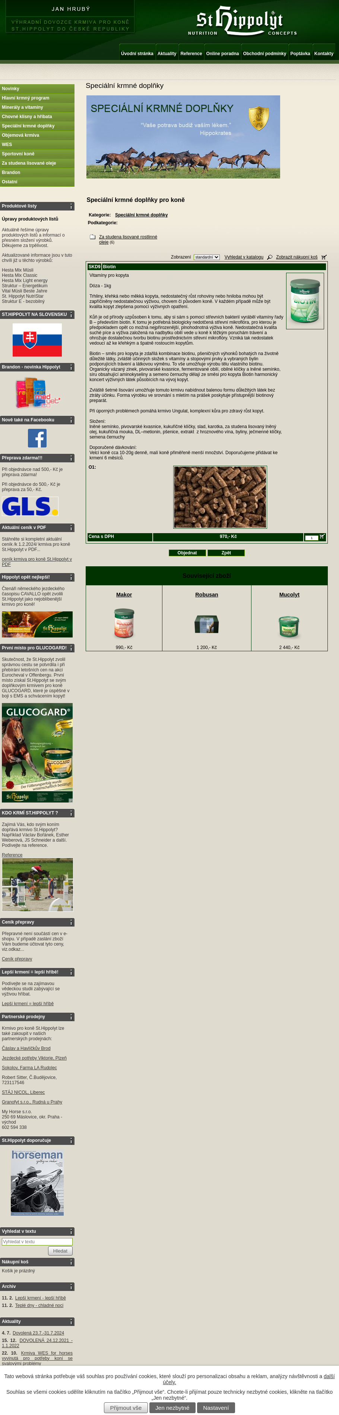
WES (7, 144)
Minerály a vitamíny (22, 107)
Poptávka (300, 53)
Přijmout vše (126, 1408)
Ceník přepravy (17, 959)
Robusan (206, 595)
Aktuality (167, 53)
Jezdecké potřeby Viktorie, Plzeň (34, 1058)
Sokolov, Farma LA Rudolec (29, 1067)
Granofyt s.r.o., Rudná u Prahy (32, 1102)
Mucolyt (289, 595)
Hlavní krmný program (25, 98)
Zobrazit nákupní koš (296, 257)
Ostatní (9, 181)
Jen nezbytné (172, 1408)
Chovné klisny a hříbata (27, 116)
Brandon (11, 172)
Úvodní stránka (137, 53)
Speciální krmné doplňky (28, 126)
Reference (191, 53)
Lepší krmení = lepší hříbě (28, 1003)
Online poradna (222, 53)
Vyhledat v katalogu (244, 257)
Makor (124, 595)
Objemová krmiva (20, 135)
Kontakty (323, 53)
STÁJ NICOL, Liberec (23, 1092)
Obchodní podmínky (264, 53)
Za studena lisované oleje (29, 163)
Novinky (10, 88)
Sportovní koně (18, 153)
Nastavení (216, 1408)
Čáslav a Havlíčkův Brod (26, 1048)
